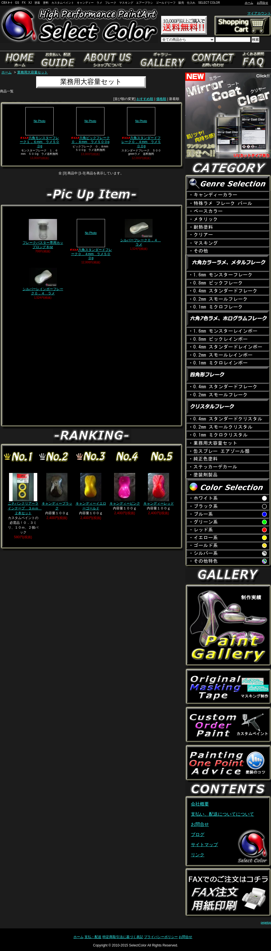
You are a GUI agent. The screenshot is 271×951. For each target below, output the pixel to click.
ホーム (249, 2)
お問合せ (262, 2)
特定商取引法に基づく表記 (122, 937)
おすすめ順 (144, 99)
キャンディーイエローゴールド (90, 491)
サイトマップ (204, 844)
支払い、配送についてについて (222, 814)
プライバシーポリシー (161, 937)
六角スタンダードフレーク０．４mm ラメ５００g (141, 127)
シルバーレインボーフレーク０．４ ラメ (43, 281)
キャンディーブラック (57, 491)
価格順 (161, 99)
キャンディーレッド (158, 489)
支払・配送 (92, 937)
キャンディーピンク (124, 489)
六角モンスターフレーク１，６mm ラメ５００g (39, 127)
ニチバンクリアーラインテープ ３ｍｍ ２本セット (25, 494)
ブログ (197, 834)
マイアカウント (259, 13)
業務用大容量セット (32, 72)
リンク (197, 854)
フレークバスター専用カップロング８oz (43, 234)
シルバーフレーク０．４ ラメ (140, 232)
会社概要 (200, 804)
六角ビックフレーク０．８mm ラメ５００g (90, 125)
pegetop (266, 922)
